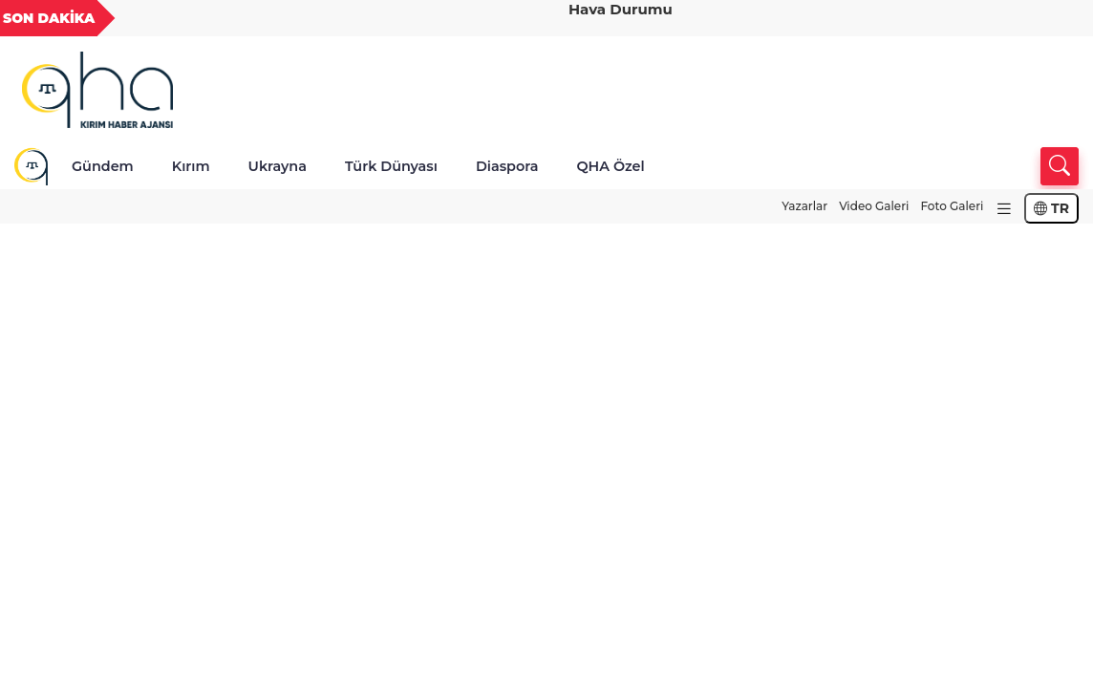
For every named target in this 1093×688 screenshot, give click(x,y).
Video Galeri (874, 206)
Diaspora (507, 166)
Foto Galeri (951, 206)
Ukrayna (277, 166)
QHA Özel (610, 166)
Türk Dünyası (391, 166)
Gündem (103, 166)
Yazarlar (804, 206)
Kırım (191, 166)
